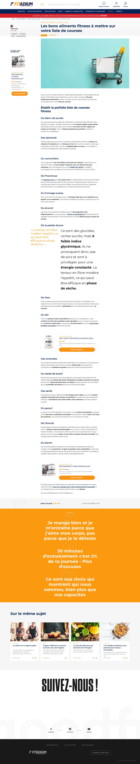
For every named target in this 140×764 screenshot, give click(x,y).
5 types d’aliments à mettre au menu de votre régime (54, 647)
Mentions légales (88, 745)
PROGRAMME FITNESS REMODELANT (17, 76)
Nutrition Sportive (35, 11)
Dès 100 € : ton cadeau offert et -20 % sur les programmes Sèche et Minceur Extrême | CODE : (70, 15)
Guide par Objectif (21, 19)
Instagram (70, 730)
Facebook (51, 730)
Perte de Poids (50, 11)
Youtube (89, 730)
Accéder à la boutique (100, 752)
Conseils (119, 11)
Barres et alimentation (74, 11)
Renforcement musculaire (34, 19)
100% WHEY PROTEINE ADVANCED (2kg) (76, 338)
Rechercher (42, 4)
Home (13, 19)
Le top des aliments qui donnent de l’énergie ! (83, 647)
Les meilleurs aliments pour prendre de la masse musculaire (115, 648)
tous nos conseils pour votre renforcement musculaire (74, 487)
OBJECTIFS (21, 11)
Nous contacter (70, 745)
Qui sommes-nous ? (52, 745)
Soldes (110, 11)
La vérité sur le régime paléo (24, 646)
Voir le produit (19, 93)
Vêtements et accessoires (95, 11)
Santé (60, 11)
